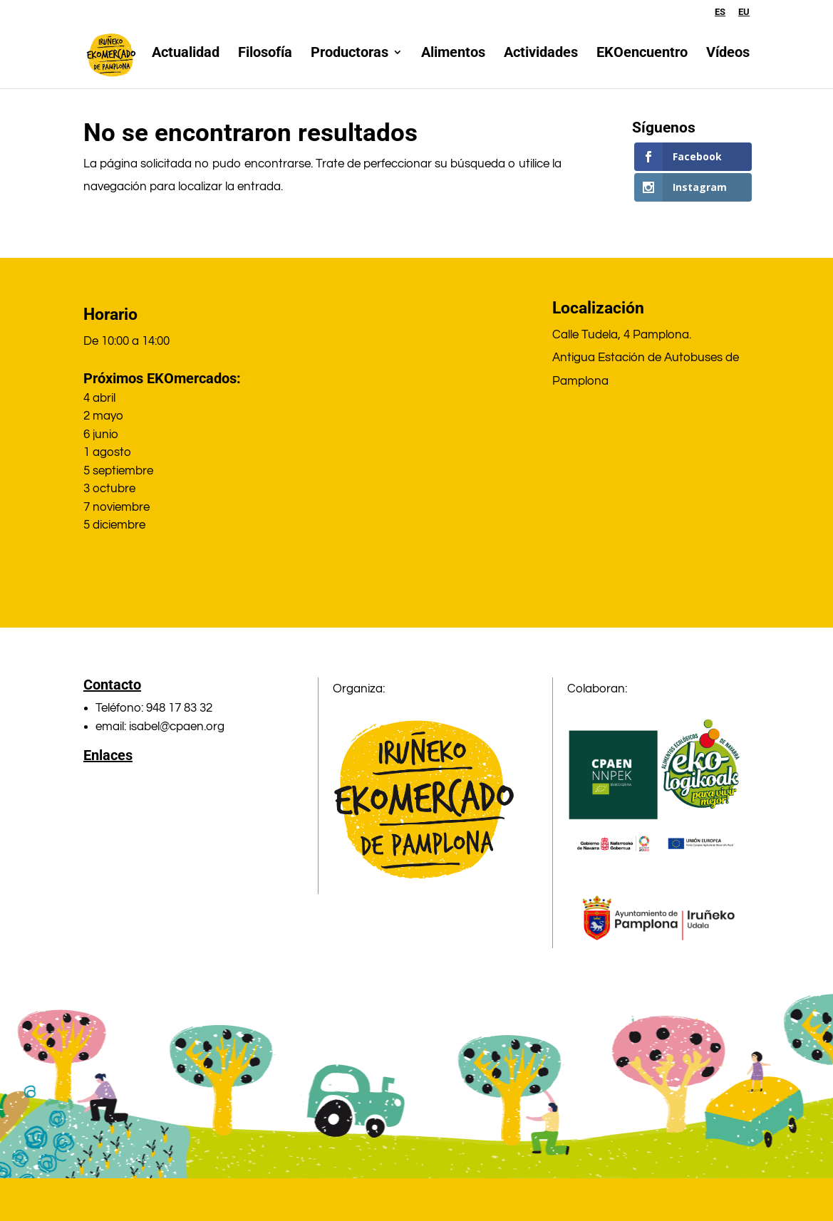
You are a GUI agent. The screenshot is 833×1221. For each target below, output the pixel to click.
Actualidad (185, 59)
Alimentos (453, 59)
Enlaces (108, 755)
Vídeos (728, 59)
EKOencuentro (642, 59)
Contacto (112, 684)
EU (744, 12)
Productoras (349, 59)
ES (720, 12)
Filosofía (265, 59)
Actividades (541, 59)
